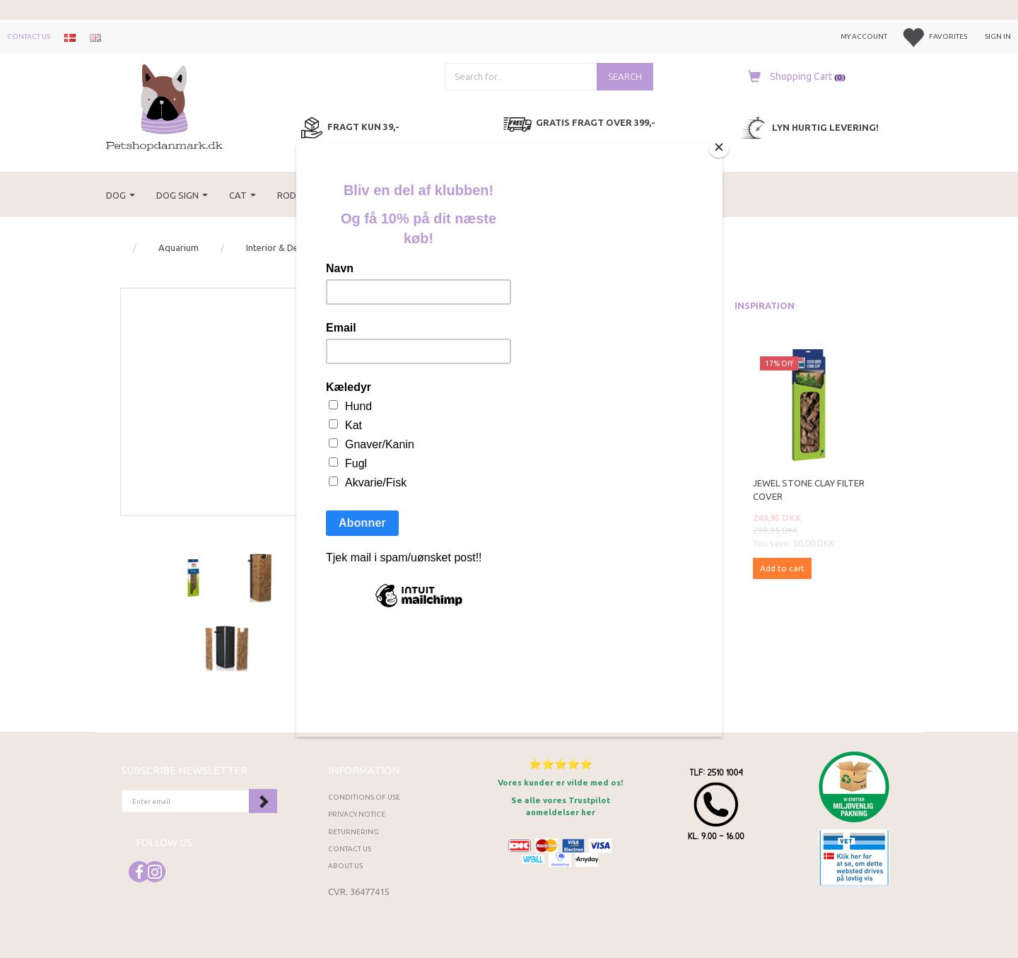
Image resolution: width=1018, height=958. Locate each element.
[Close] (719, 147)
